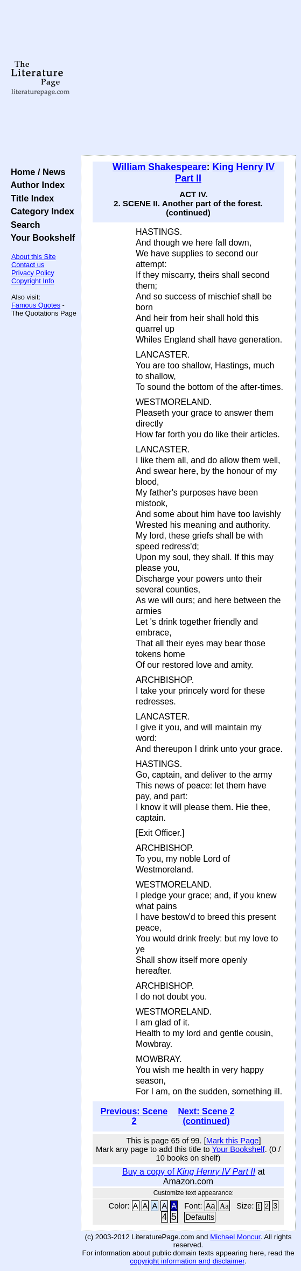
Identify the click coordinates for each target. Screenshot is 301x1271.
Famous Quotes (35, 305)
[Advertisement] (188, 78)
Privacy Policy (32, 273)
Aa (210, 1206)
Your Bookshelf (40, 237)
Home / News (36, 172)
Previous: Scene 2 (134, 1116)
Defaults (199, 1217)
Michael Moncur (235, 1237)
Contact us (27, 265)
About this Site (33, 257)
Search (23, 224)
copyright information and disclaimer (187, 1261)
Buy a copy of (188, 1171)
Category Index (40, 211)
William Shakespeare (160, 167)
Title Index (30, 198)
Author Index (35, 185)
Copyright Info (32, 281)
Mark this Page (232, 1140)
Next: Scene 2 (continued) (206, 1116)
